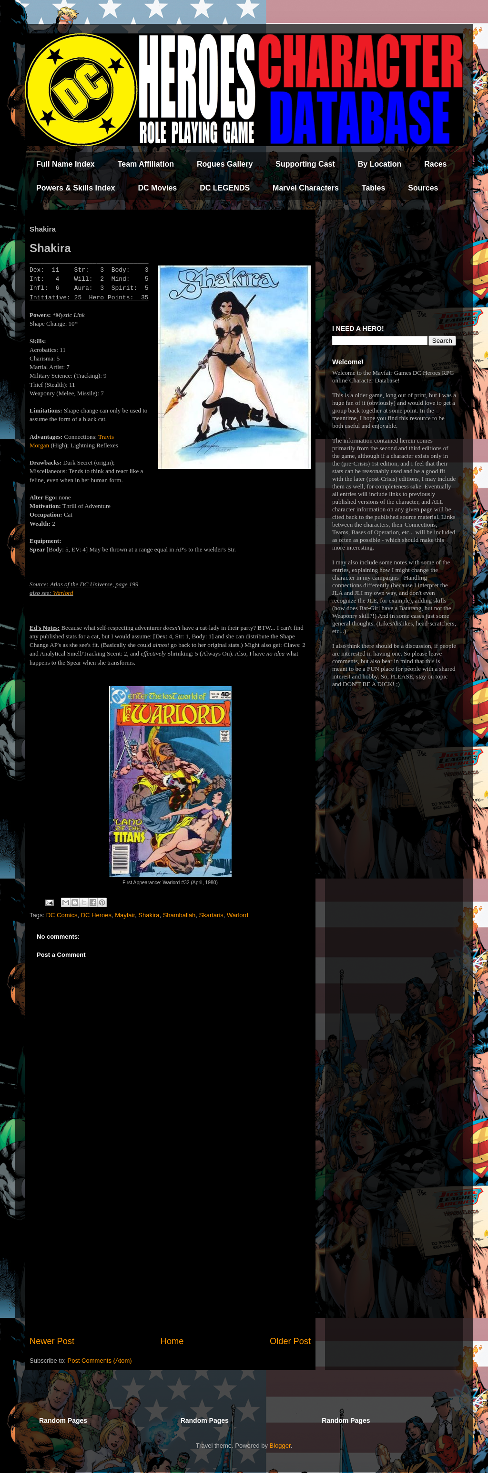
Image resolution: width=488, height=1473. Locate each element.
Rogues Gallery (225, 164)
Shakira (148, 915)
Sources (423, 188)
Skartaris (211, 915)
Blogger (280, 1445)
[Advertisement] (170, 1256)
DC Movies (157, 188)
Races (435, 164)
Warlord (63, 592)
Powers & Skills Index (75, 188)
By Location (380, 164)
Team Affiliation (146, 164)
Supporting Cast (305, 164)
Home (172, 1341)
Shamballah (179, 915)
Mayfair (125, 915)
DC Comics (62, 915)
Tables (374, 188)
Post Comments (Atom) (100, 1360)
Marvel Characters (306, 188)
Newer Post (52, 1341)
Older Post (290, 1341)
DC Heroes (96, 915)
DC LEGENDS (225, 188)
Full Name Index (65, 164)
